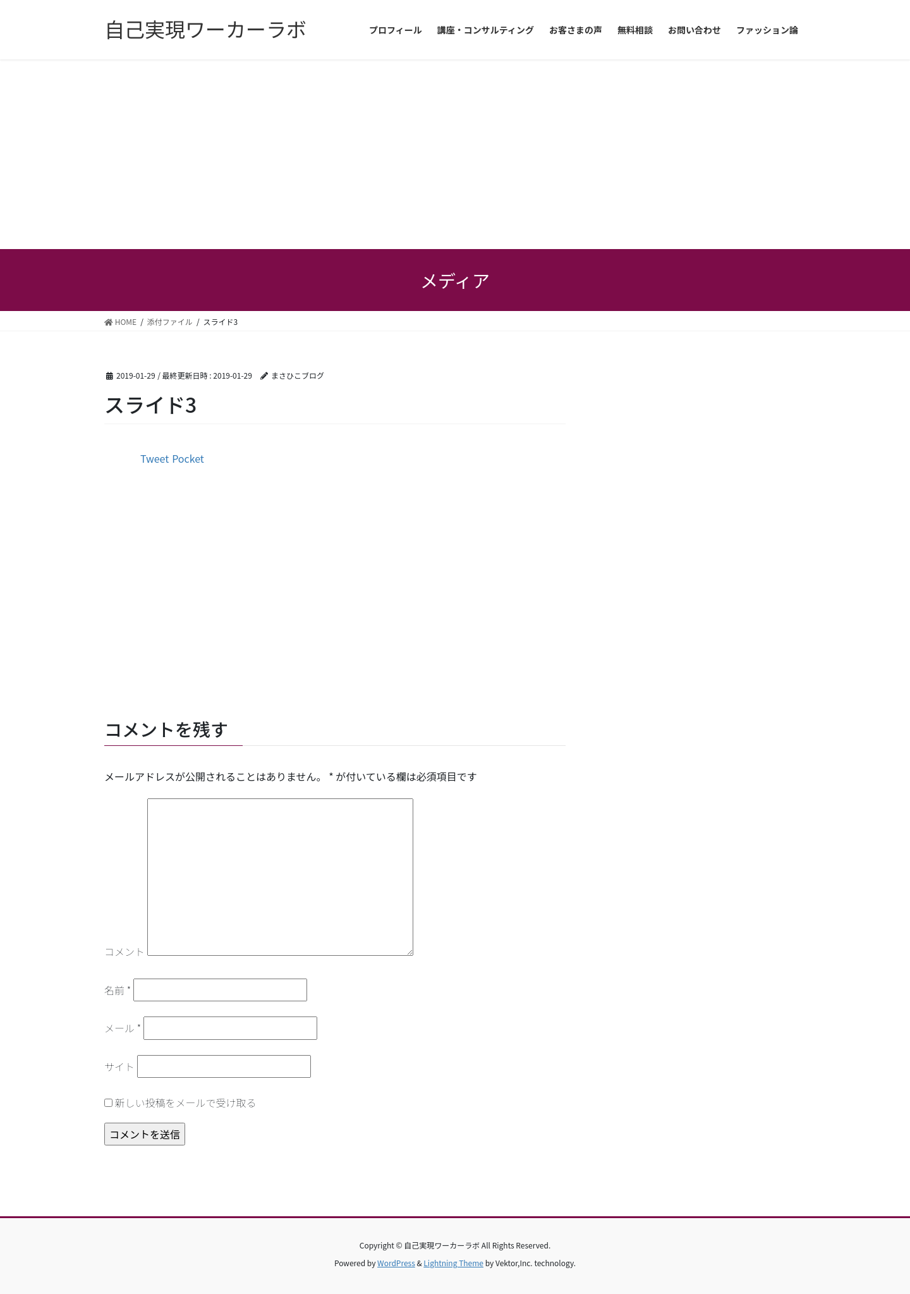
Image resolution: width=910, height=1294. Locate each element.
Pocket (188, 458)
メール (122, 1027)
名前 (117, 990)
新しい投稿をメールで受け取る (186, 1102)
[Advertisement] (455, 154)
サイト (119, 1066)
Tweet (154, 458)
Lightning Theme (453, 1262)
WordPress (396, 1262)
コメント (124, 951)
